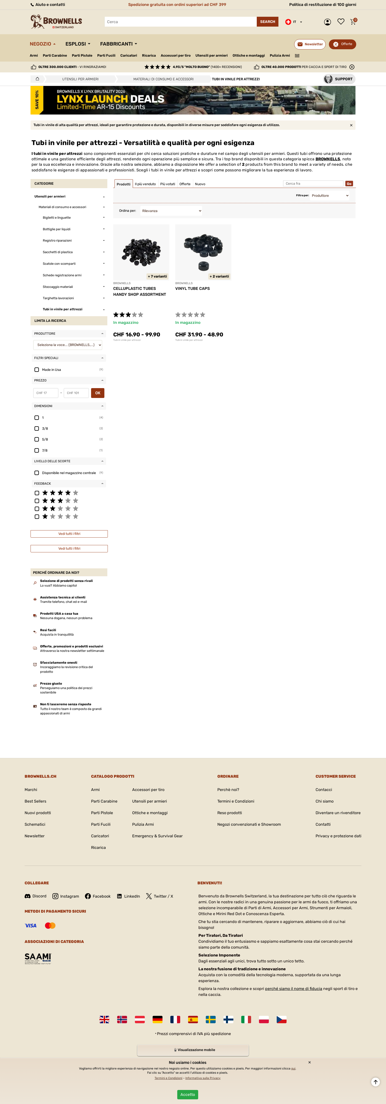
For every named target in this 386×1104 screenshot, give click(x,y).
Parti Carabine (55, 55)
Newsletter (35, 836)
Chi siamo (325, 801)
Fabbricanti (116, 44)
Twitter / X (159, 896)
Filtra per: (302, 195)
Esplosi (75, 44)
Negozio (40, 44)
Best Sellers (35, 801)
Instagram (65, 896)
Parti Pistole (82, 55)
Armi (34, 55)
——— (297, 55)
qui (293, 1068)
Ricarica (149, 55)
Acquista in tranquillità (57, 634)
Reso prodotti (229, 812)
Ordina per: (127, 211)
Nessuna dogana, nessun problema (66, 618)
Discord (36, 896)
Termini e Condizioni (235, 801)
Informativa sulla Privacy (203, 1078)
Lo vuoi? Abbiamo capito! (58, 585)
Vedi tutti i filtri (69, 534)
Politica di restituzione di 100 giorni (322, 4)
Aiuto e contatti (47, 4)
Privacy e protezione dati (338, 836)
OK (97, 393)
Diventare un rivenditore (338, 812)
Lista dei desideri (342, 21)
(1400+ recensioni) (207, 67)
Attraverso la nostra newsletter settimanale (72, 651)
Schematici (35, 824)
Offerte (346, 44)
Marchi (31, 789)
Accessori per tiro (176, 55)
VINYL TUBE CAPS (192, 288)
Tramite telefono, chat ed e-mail (63, 602)
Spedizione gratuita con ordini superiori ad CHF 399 (177, 4)
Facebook (98, 896)
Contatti (323, 824)
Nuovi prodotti (38, 812)
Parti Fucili (106, 55)
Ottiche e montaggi (249, 55)
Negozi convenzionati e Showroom (249, 824)
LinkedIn (128, 896)
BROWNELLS (328, 159)
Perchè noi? (228, 789)
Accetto (187, 1094)
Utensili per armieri (211, 55)
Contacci (324, 789)
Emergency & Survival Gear (157, 836)
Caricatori (128, 55)
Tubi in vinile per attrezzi (127, 340)
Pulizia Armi (280, 55)
